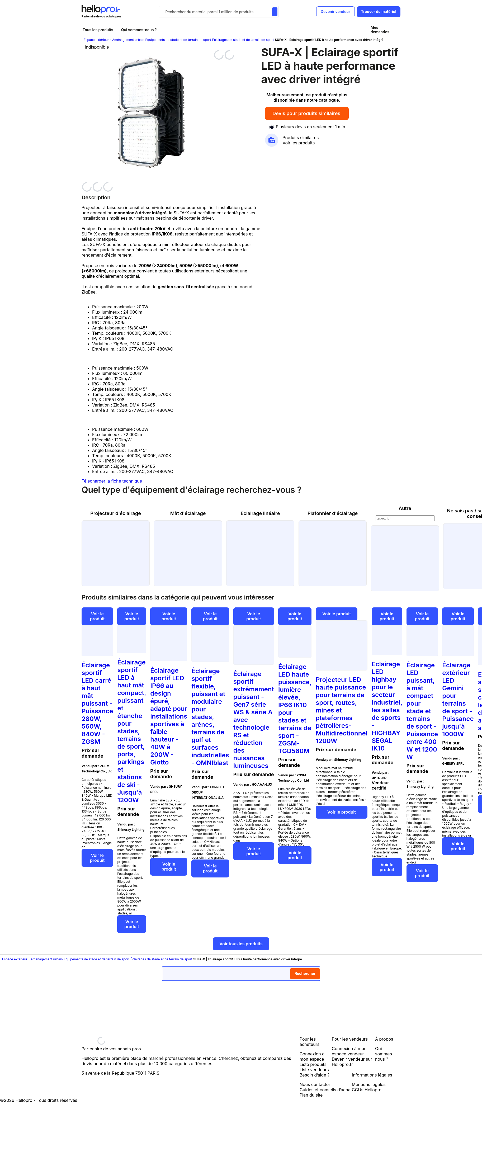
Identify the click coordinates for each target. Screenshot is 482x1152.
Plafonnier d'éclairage (333, 513)
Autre (405, 508)
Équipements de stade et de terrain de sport (178, 40)
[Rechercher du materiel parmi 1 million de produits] (274, 11)
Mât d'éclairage (188, 513)
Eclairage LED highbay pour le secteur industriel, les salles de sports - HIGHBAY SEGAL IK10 (387, 706)
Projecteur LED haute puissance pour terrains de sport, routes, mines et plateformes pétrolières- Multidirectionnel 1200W (341, 710)
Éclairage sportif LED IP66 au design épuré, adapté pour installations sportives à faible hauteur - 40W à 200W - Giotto (168, 716)
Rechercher (305, 973)
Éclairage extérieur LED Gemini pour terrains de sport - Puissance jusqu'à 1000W (458, 699)
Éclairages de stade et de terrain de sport (243, 40)
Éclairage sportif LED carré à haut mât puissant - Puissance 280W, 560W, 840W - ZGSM (97, 703)
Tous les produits (98, 29)
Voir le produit (97, 616)
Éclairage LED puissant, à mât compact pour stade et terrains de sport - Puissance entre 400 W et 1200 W (422, 711)
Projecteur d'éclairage (115, 513)
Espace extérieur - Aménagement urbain (114, 40)
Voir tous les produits (240, 943)
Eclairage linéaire (260, 513)
